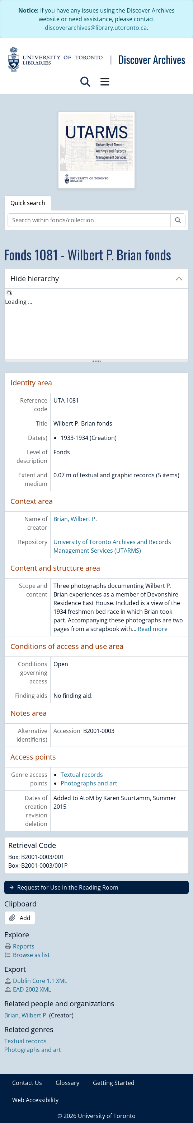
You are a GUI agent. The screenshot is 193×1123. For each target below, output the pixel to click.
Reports (19, 946)
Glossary (67, 1083)
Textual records (82, 775)
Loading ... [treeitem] (18, 302)
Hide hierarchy (34, 278)
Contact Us (27, 1083)
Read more (153, 629)
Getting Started (114, 1083)
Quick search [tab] (27, 203)
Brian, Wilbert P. (75, 519)
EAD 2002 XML (27, 989)
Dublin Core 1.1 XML (35, 981)
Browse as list (27, 955)
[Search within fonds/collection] (89, 220)
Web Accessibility (35, 1100)
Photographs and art (89, 783)
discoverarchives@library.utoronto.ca (96, 28)
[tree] (96, 325)
